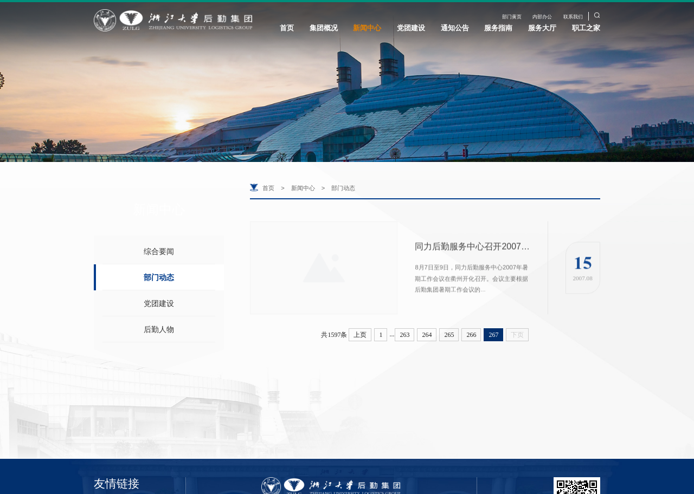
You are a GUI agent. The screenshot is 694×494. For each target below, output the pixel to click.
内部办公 (542, 17)
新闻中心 (367, 27)
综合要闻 (159, 251)
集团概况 (324, 27)
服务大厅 (542, 27)
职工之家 (586, 27)
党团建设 (411, 27)
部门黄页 (512, 17)
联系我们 (573, 17)
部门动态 (159, 277)
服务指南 (498, 27)
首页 (287, 27)
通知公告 (455, 27)
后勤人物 (159, 329)
